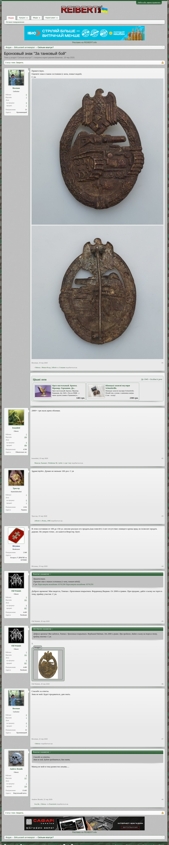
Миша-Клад (46, 367)
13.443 (24, 790)
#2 (162, 458)
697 (25, 608)
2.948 (25, 552)
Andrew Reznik (16, 769)
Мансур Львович (40, 463)
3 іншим (62, 367)
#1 (162, 363)
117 (25, 778)
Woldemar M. (53, 463)
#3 (162, 516)
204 (25, 437)
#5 (162, 621)
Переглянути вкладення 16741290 (51, 584)
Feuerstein (52, 804)
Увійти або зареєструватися (149, 2)
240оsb (54, 367)
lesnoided (16, 428)
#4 (162, 566)
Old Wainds (16, 591)
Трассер (16, 488)
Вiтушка (35, 566)
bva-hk (36, 804)
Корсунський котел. (20, 793)
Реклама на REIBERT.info (84, 42)
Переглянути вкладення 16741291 (79, 584)
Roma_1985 (46, 521)
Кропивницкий (22, 112)
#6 (162, 684)
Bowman (59, 57)
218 (25, 786)
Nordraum (23, 615)
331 (25, 600)
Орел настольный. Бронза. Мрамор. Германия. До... (64, 386)
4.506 (25, 449)
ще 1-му (68, 463)
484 (25, 445)
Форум (11, 18)
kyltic (61, 463)
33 (26, 109)
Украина (24, 510)
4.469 (25, 612)
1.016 (25, 507)
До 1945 (144, 379)
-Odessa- (37, 367)
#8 (162, 799)
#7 (162, 739)
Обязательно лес (21, 452)
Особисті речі (156, 379)
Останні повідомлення (15, 22)
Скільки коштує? (24, 57)
